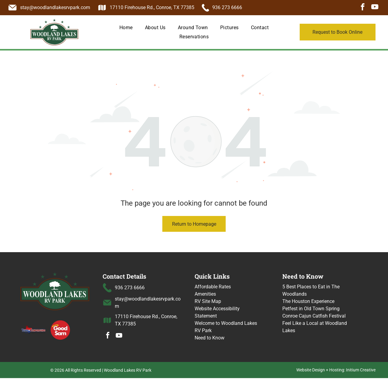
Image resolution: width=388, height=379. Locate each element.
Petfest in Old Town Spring (311, 308)
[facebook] (362, 8)
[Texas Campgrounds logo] (33, 330)
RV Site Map (208, 301)
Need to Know (209, 338)
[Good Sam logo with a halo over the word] (60, 330)
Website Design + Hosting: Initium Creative (336, 370)
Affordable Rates (213, 287)
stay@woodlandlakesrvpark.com (55, 7)
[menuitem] (126, 27)
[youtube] (374, 8)
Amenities (205, 294)
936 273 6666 (227, 7)
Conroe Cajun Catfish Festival (314, 316)
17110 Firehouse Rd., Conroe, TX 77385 (152, 7)
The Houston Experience (308, 301)
